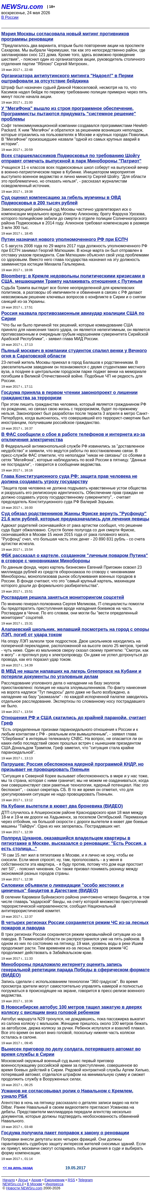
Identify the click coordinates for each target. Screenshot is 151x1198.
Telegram (85, 1180)
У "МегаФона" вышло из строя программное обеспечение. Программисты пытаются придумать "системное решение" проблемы (68, 114)
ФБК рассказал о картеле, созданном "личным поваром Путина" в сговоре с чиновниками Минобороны (74, 558)
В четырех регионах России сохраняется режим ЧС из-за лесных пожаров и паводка (74, 925)
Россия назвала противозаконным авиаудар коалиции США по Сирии (72, 316)
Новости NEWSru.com (24, 1188)
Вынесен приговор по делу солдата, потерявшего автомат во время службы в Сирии (71, 1051)
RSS (71, 1180)
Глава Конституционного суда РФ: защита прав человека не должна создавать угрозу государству (69, 479)
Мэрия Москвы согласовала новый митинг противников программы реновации (65, 36)
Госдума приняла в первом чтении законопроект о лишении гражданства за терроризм (69, 395)
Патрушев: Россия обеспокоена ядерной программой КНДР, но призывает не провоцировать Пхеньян (72, 767)
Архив (36, 1180)
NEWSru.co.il (13, 1184)
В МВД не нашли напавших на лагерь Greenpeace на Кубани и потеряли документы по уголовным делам (71, 674)
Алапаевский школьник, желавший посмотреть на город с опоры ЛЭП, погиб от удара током (75, 632)
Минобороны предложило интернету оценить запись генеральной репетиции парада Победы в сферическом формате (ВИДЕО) (75, 970)
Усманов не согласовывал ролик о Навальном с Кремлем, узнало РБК (67, 1093)
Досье (23, 1180)
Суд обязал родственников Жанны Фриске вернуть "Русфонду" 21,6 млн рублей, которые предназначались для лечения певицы (75, 516)
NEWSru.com (22, 6)
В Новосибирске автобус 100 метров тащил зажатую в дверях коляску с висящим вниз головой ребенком (71, 1010)
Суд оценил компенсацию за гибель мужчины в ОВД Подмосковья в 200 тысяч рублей (61, 200)
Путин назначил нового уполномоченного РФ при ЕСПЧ (64, 239)
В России (9, 17)
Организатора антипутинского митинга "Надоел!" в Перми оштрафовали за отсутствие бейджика (67, 78)
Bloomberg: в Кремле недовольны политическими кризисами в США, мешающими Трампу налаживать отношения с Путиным (73, 278)
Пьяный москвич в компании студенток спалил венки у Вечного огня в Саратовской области (74, 353)
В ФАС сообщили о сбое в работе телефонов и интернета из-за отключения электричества (73, 437)
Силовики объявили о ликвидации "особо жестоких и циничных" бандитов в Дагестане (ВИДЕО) (62, 888)
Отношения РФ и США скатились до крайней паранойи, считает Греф (73, 720)
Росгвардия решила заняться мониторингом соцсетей (62, 597)
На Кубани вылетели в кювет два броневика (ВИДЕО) (62, 806)
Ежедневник (55, 1180)
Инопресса (55, 1184)
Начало (9, 1180)
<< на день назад (18, 1168)
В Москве (34, 1184)
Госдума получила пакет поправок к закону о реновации (65, 1132)
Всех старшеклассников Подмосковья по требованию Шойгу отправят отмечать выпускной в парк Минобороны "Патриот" (71, 158)
